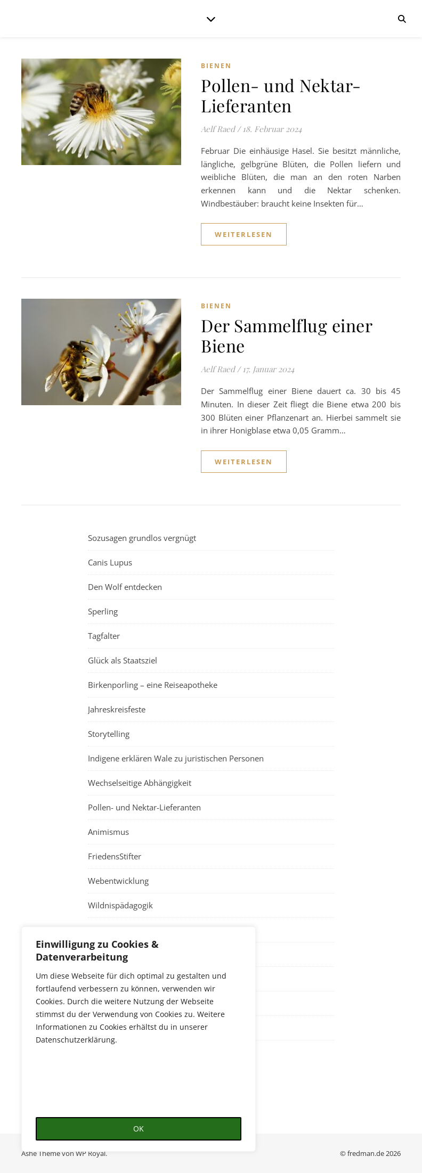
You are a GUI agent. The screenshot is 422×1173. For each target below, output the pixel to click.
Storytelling (108, 733)
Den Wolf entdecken (125, 586)
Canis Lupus (110, 562)
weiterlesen (244, 234)
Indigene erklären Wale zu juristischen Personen (176, 758)
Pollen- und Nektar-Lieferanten (281, 95)
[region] (138, 1039)
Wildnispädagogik (120, 905)
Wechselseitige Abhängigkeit (139, 782)
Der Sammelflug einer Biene (286, 335)
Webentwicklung (118, 880)
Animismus (108, 831)
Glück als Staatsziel (122, 660)
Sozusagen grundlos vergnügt (142, 537)
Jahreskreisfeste (116, 709)
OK (138, 1128)
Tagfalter (104, 635)
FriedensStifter (114, 856)
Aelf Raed (218, 129)
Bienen (216, 65)
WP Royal (91, 1153)
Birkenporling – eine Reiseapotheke (152, 684)
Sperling (103, 611)
